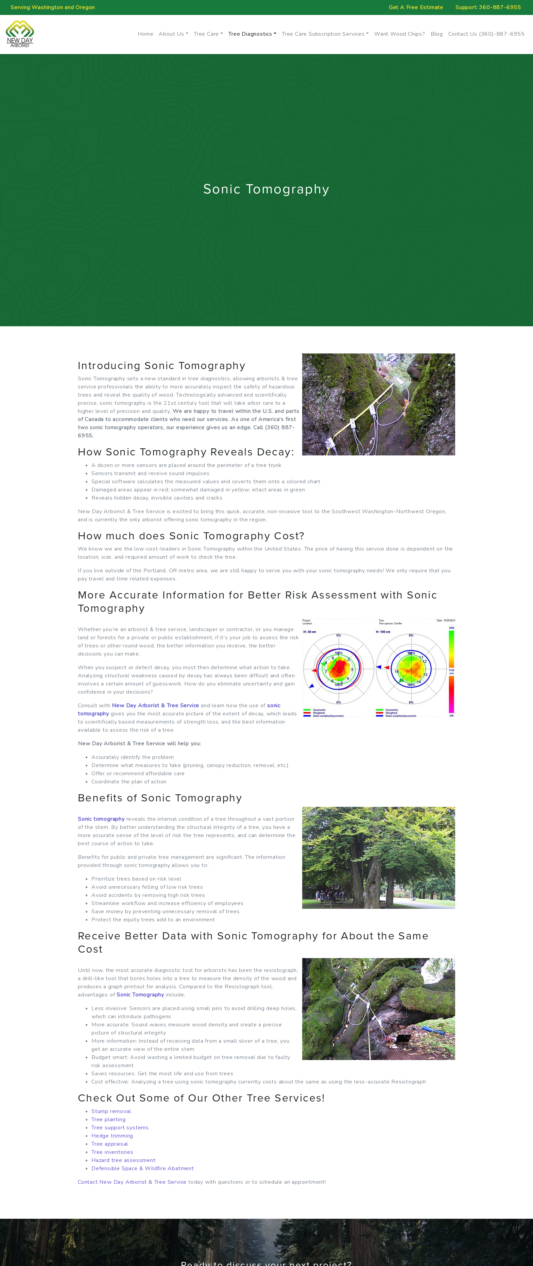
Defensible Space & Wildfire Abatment (142, 1168)
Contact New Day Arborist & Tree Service (132, 1182)
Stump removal (111, 1111)
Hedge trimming (112, 1136)
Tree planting (108, 1119)
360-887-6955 (500, 7)
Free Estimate (416, 7)
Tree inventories (112, 1152)
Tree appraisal (109, 1144)
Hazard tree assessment (123, 1160)
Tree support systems (120, 1127)
